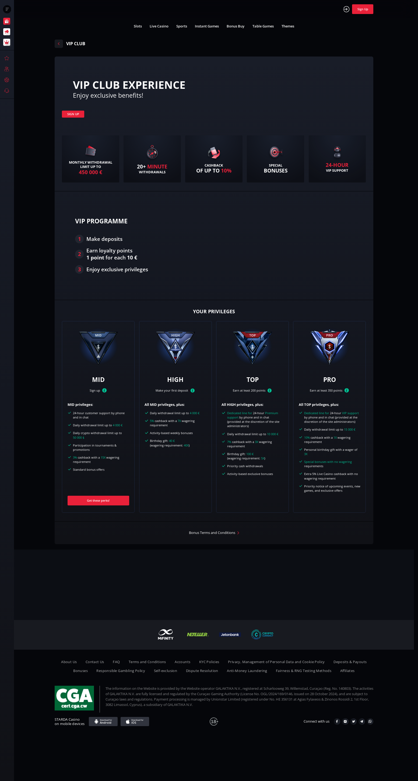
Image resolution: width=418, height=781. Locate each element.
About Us (69, 662)
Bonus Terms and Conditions (212, 532)
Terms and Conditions (147, 662)
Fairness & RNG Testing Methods (303, 671)
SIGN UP (73, 114)
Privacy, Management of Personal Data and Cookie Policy (276, 662)
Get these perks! (98, 500)
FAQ (116, 662)
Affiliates (347, 671)
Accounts (182, 662)
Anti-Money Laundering (247, 671)
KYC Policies (209, 662)
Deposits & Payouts (350, 662)
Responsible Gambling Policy (120, 671)
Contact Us (95, 662)
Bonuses (80, 671)
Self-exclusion (165, 671)
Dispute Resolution (202, 671)
